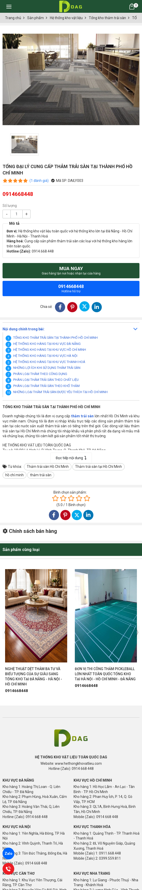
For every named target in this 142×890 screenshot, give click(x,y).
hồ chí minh (14, 475)
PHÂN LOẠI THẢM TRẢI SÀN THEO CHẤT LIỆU (46, 380)
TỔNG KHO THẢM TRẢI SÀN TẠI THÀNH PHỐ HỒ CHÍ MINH (55, 338)
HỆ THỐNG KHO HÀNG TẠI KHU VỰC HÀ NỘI (45, 356)
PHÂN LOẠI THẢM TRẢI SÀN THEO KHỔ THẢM (46, 386)
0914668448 (71, 288)
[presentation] (6, 632)
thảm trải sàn (40, 475)
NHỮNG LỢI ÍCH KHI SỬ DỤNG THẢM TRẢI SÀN (46, 368)
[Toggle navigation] (9, 6)
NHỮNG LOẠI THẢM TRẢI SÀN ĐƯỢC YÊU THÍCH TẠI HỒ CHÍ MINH (60, 392)
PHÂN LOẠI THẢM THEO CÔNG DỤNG (40, 374)
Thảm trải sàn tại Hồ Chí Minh (98, 467)
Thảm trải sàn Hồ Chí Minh (48, 467)
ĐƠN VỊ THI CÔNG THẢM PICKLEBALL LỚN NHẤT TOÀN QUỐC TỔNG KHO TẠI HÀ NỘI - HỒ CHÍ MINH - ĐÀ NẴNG (105, 674)
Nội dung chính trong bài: (24, 329)
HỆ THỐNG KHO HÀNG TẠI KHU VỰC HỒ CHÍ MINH (49, 350)
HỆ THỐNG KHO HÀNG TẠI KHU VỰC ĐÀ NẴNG (47, 344)
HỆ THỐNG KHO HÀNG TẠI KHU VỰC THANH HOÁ (49, 362)
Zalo (8, 853)
